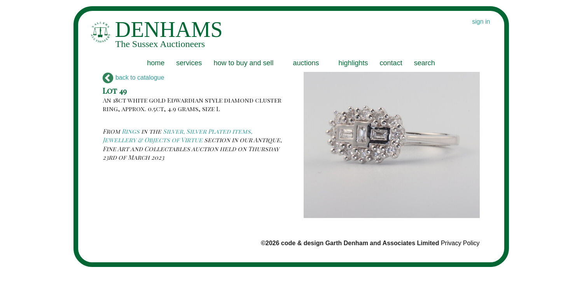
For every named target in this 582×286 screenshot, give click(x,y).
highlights (353, 63)
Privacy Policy (460, 243)
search (424, 63)
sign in (481, 21)
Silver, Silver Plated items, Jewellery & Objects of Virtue (177, 135)
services (189, 63)
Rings (131, 131)
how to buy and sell (243, 63)
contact (391, 63)
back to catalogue (133, 77)
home (155, 63)
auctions (306, 63)
